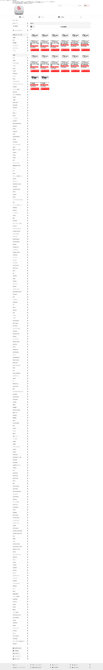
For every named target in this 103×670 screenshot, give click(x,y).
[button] (81, 17)
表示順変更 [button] (64, 26)
